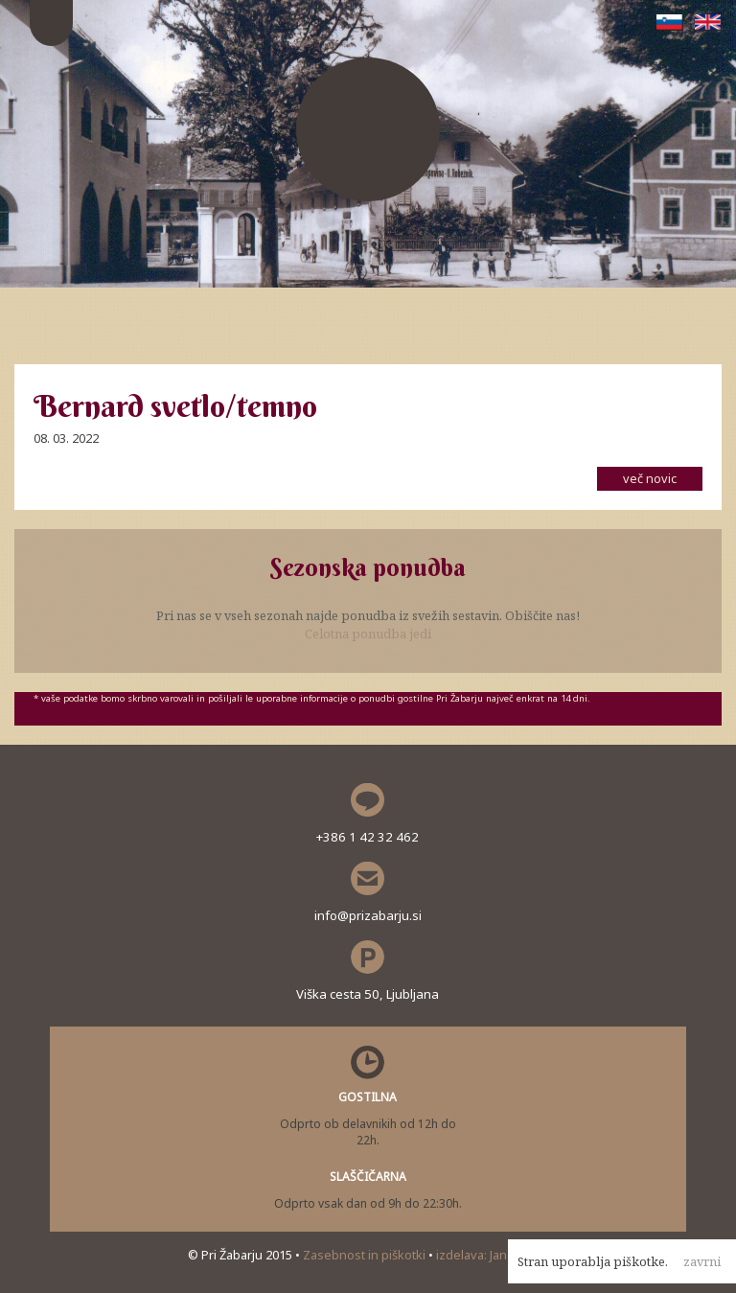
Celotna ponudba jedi (368, 633)
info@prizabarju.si (368, 915)
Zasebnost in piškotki (365, 1254)
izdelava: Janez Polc (492, 1254)
